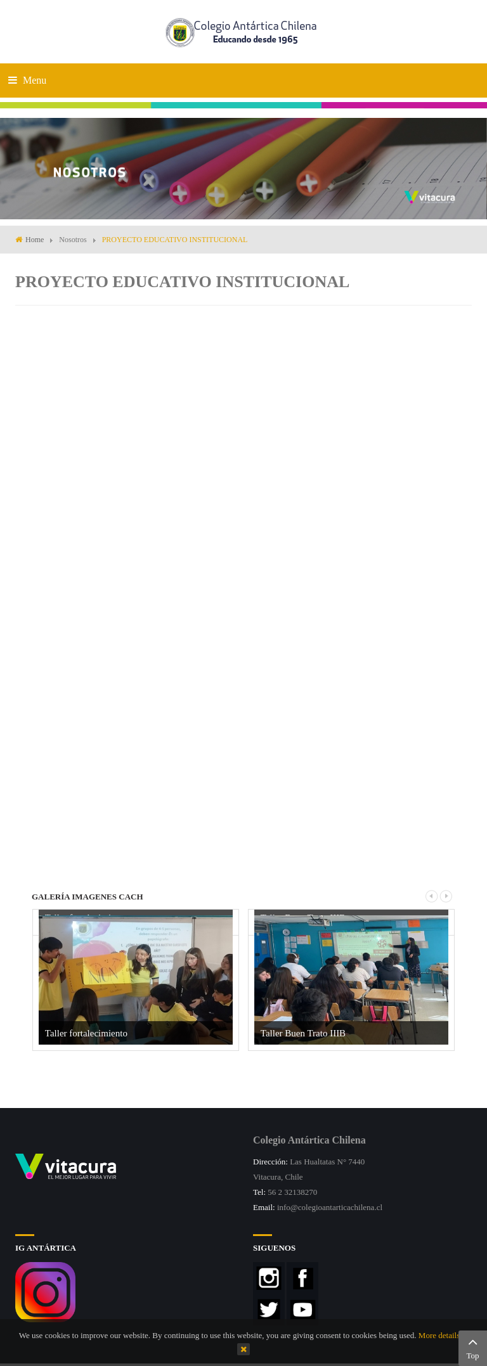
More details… (443, 1335)
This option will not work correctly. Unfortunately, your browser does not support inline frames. (243, 571)
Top (472, 1347)
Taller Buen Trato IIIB (303, 1033)
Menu (27, 80)
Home (34, 239)
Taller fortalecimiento (86, 1033)
